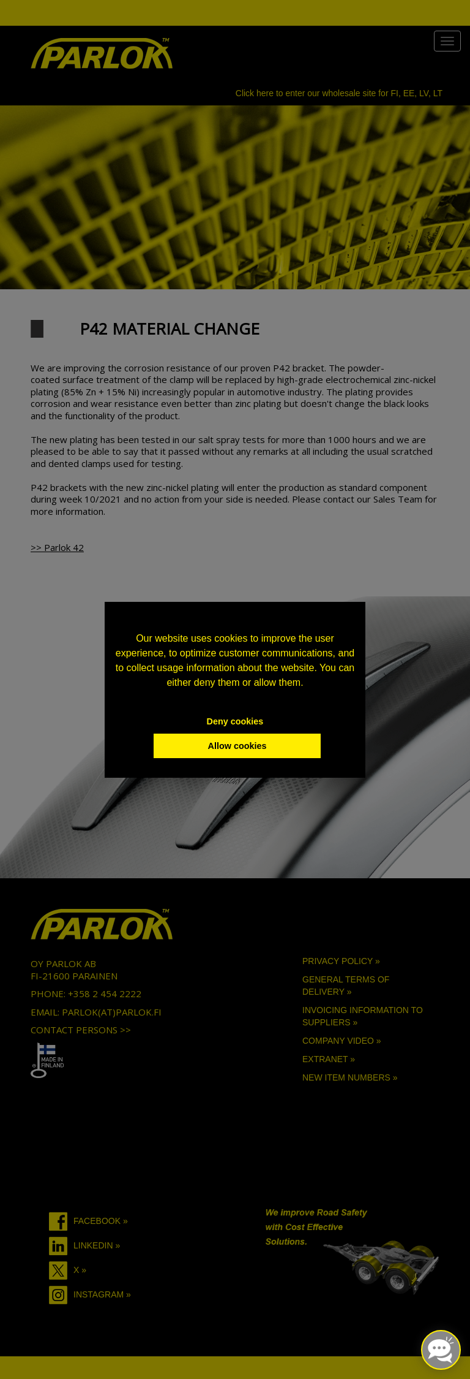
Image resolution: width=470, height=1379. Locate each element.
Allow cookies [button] (237, 746)
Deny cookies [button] (235, 721)
